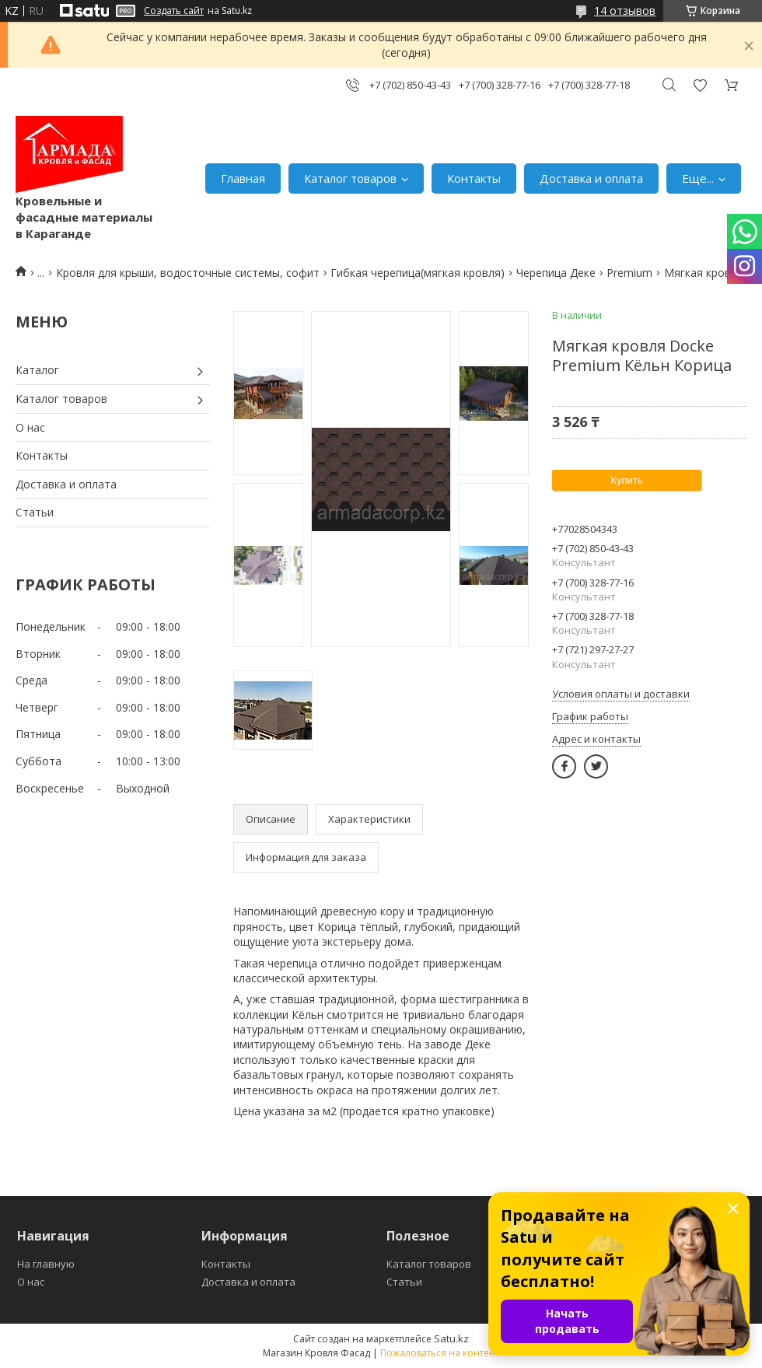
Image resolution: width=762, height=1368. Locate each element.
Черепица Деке (556, 272)
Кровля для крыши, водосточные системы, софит (188, 272)
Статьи (35, 512)
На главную (46, 1264)
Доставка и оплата (591, 178)
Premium (629, 272)
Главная (243, 178)
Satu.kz (451, 1338)
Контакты (474, 178)
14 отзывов (624, 10)
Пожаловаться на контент (439, 1352)
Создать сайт (174, 10)
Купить (626, 480)
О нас (30, 427)
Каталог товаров (350, 178)
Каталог (37, 369)
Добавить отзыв (699, 85)
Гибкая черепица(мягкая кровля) (417, 272)
